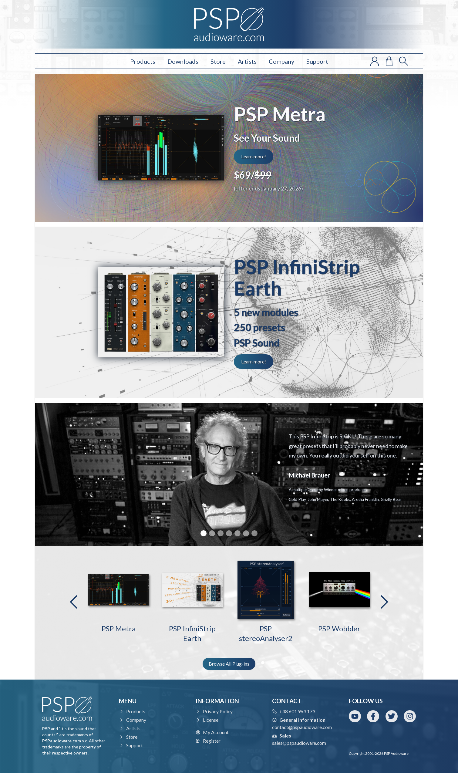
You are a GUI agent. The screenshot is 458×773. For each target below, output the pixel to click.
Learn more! (253, 156)
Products (142, 61)
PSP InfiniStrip (317, 436)
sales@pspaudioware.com (299, 743)
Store (218, 61)
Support (317, 61)
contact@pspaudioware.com (302, 727)
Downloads (182, 61)
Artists (247, 61)
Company (281, 61)
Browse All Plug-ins (229, 664)
